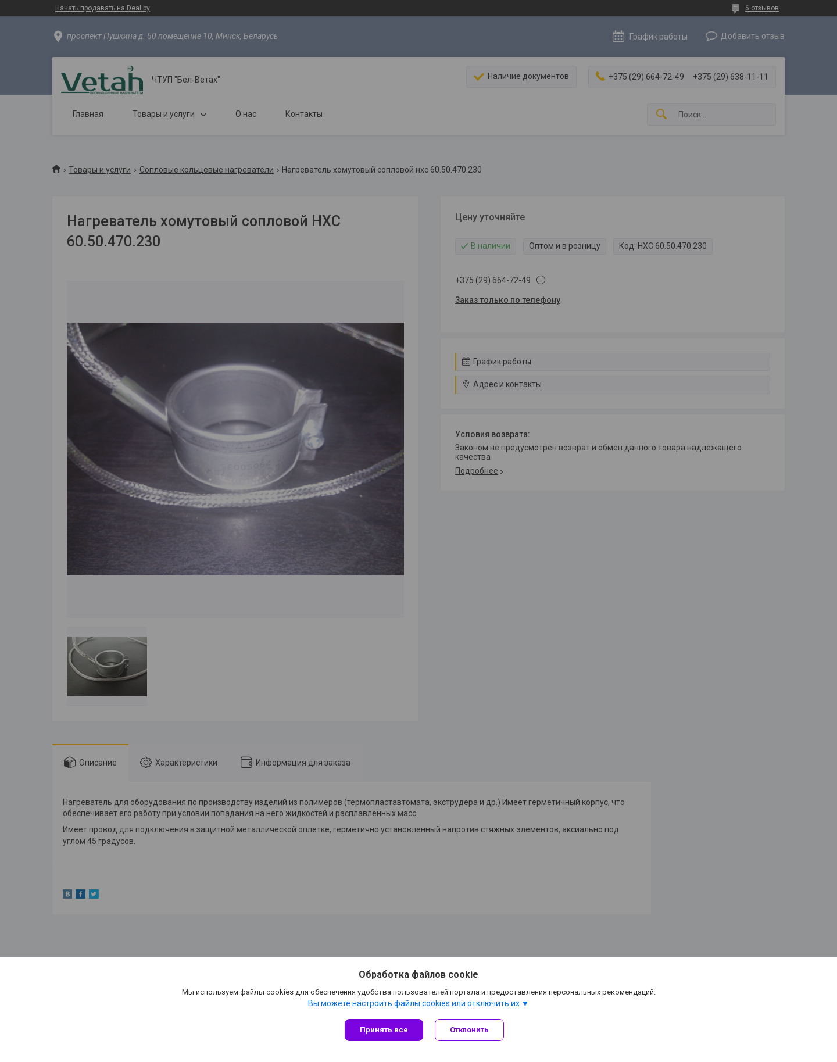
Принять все (384, 1029)
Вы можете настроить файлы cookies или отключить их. (414, 1003)
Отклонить (469, 1029)
